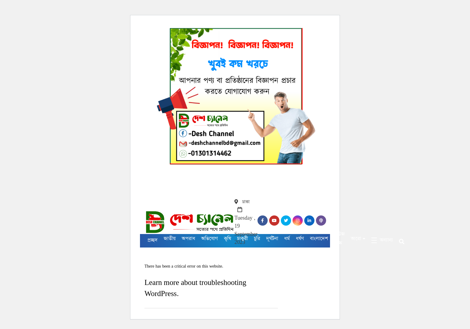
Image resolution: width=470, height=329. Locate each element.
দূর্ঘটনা (272, 238)
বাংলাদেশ (319, 238)
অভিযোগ (209, 238)
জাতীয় (170, 238)
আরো (356, 238)
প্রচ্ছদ (152, 240)
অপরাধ (188, 238)
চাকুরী (242, 238)
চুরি (257, 238)
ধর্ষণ (300, 238)
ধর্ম (287, 238)
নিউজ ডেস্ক (339, 239)
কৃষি (227, 238)
